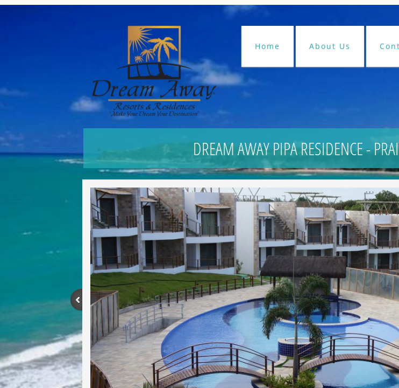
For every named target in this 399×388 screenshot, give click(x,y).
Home (267, 46)
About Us (330, 46)
